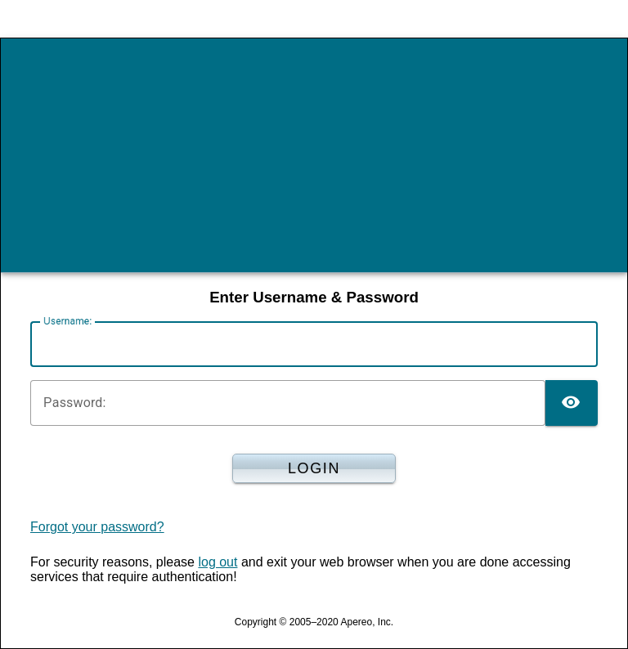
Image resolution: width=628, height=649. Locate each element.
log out (217, 562)
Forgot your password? (97, 527)
